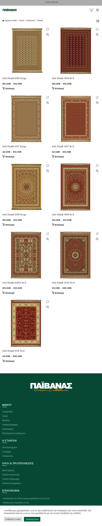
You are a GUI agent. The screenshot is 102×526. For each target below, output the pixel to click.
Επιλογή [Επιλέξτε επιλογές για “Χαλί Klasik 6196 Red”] (59, 88)
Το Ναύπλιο (7, 456)
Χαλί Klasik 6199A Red (14, 282)
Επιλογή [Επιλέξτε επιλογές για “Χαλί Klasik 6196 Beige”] (10, 88)
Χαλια (21, 20)
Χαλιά (5, 416)
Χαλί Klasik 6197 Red (63, 146)
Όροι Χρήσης (8, 470)
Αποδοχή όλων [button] (32, 519)
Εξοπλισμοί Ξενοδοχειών (13, 433)
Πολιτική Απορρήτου (11, 483)
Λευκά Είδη (7, 412)
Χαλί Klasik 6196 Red (63, 78)
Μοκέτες (6, 420)
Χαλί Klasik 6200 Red (63, 282)
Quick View (47, 34)
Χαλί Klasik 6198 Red (63, 214)
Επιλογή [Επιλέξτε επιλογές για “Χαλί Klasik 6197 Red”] (59, 156)
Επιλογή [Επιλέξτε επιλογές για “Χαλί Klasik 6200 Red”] (59, 293)
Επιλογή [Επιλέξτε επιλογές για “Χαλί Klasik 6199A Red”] (10, 293)
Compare (47, 29)
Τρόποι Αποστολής (11, 474)
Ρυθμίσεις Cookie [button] (13, 519)
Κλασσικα (31, 20)
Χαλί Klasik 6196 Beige (14, 78)
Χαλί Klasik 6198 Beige (14, 214)
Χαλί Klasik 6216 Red (13, 350)
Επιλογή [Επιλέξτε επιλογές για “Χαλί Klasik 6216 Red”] (10, 361)
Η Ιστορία (6, 452)
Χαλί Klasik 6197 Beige (14, 146)
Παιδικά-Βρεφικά (10, 424)
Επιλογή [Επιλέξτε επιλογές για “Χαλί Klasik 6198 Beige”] (10, 225)
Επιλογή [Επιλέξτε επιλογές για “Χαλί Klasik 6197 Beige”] (10, 156)
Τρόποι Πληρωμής (10, 479)
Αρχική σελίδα (11, 20)
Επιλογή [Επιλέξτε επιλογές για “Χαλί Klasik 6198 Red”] (59, 225)
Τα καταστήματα (9, 447)
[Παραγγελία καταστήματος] (97, 22)
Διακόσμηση (8, 429)
